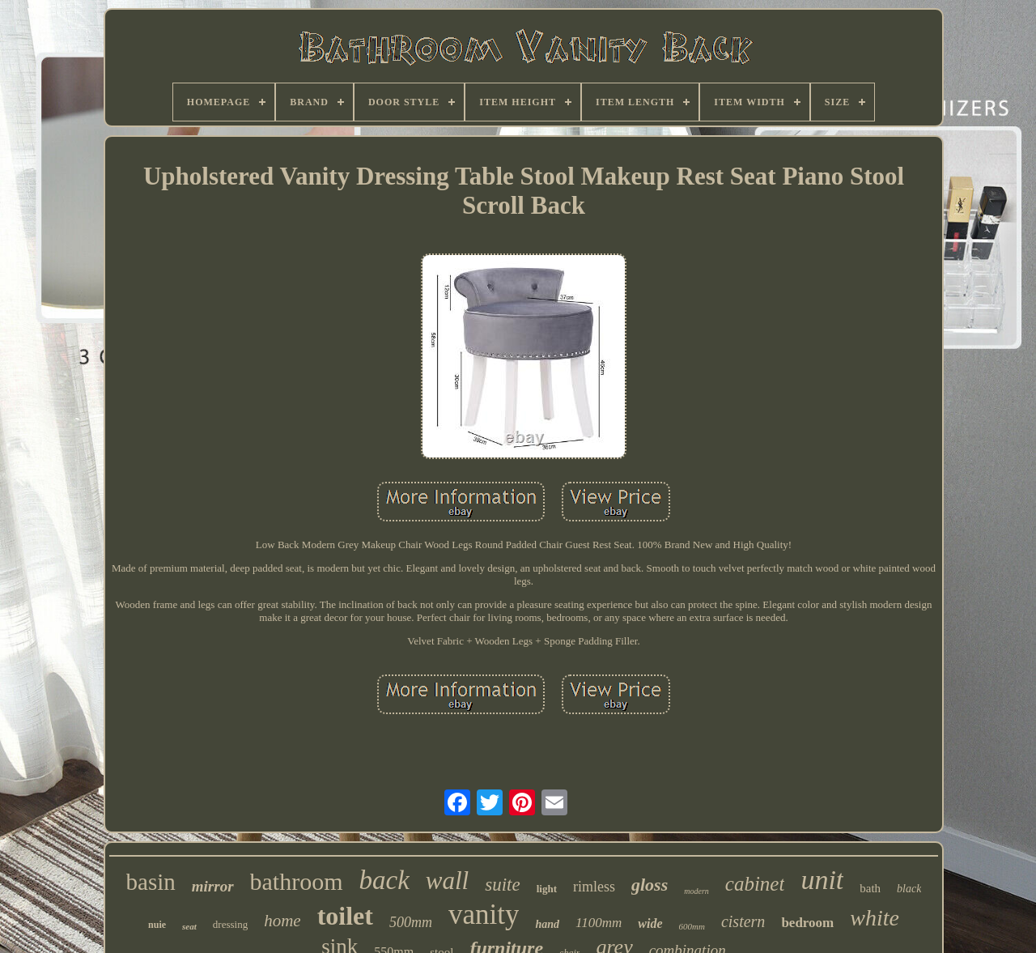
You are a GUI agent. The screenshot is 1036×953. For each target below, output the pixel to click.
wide (650, 923)
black (909, 889)
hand (547, 924)
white (874, 917)
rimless (594, 887)
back (384, 880)
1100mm (598, 922)
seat (189, 926)
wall (447, 880)
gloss (649, 884)
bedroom (807, 922)
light (547, 889)
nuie (157, 924)
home (282, 920)
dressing (230, 924)
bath (870, 888)
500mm (410, 922)
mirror (213, 886)
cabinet (755, 884)
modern (696, 891)
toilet (345, 915)
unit (821, 880)
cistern (743, 921)
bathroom (296, 881)
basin (151, 882)
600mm (692, 926)
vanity (483, 914)
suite (502, 884)
